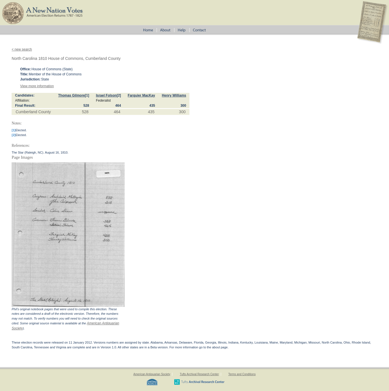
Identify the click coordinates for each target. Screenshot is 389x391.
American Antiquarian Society (151, 374)
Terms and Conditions (242, 374)
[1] (87, 95)
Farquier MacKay (141, 95)
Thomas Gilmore (71, 95)
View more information (37, 86)
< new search (22, 49)
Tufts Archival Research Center (199, 374)
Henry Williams (174, 95)
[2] (119, 95)
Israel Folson (106, 95)
